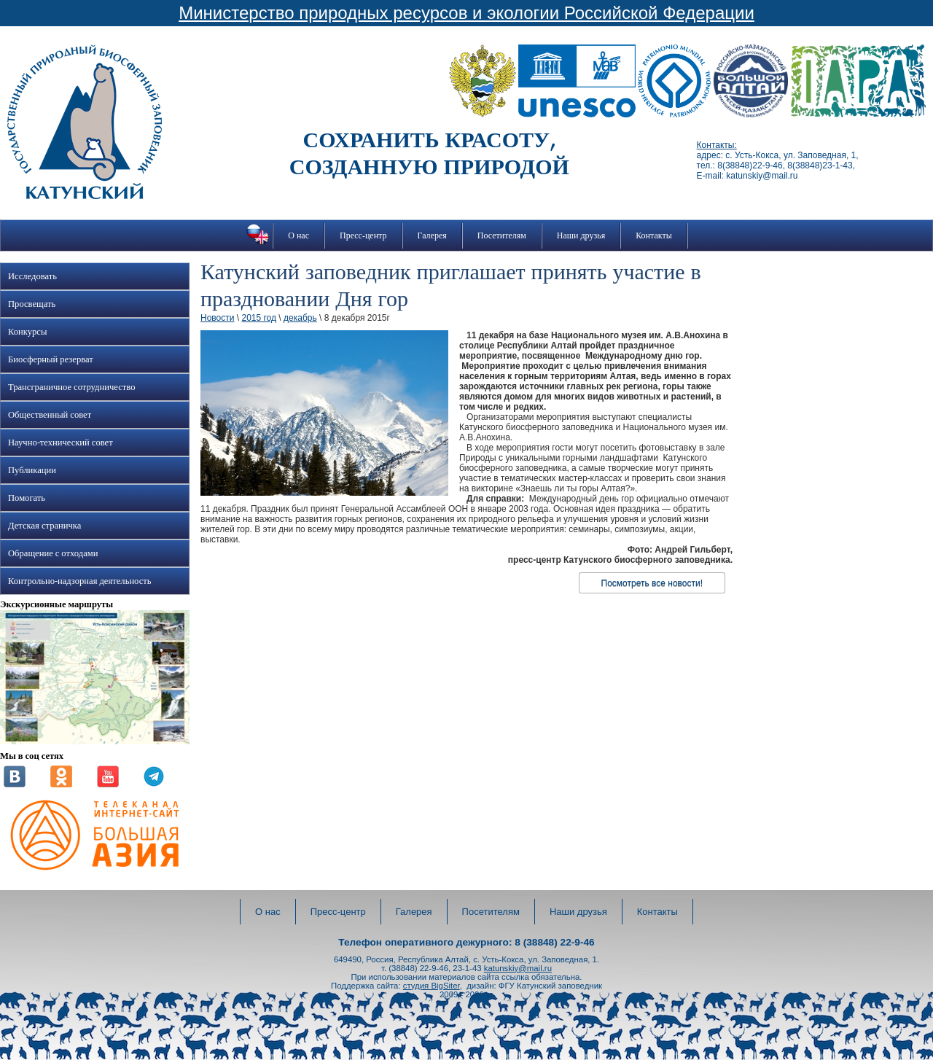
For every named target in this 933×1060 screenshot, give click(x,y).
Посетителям (501, 235)
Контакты (654, 235)
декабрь (300, 318)
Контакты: (717, 145)
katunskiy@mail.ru (518, 968)
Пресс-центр (363, 235)
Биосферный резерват (50, 359)
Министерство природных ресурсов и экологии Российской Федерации (466, 13)
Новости (217, 318)
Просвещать (31, 304)
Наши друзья (581, 235)
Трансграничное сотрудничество (71, 387)
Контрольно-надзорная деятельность (80, 581)
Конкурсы (27, 332)
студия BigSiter (431, 985)
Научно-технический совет (60, 442)
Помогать (26, 498)
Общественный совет (49, 415)
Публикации (32, 470)
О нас (298, 235)
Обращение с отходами (53, 553)
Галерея (432, 235)
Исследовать (32, 276)
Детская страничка (44, 525)
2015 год (258, 318)
